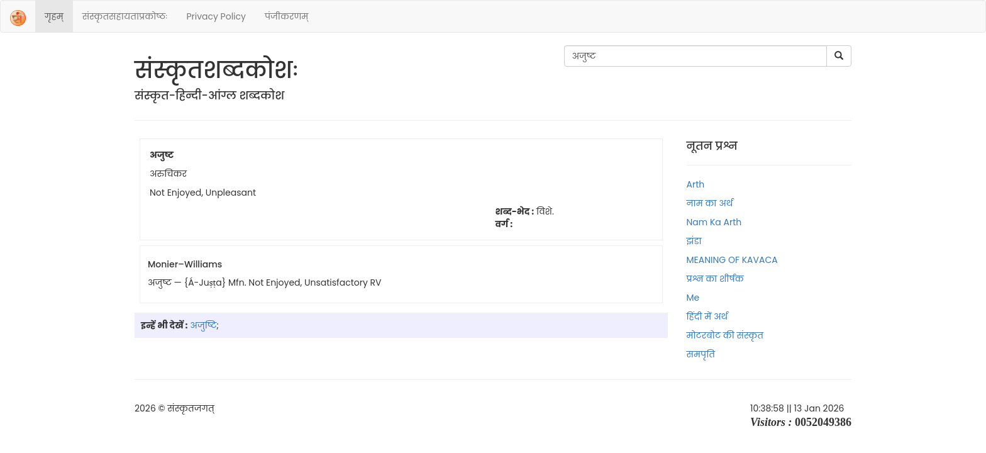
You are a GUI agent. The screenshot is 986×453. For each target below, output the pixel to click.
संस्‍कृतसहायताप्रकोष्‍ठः (125, 16)
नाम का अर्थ (710, 203)
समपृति (701, 354)
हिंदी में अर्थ (707, 316)
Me (693, 297)
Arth (696, 184)
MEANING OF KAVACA (732, 260)
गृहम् (54, 16)
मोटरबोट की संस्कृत (725, 335)
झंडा (694, 241)
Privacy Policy (216, 16)
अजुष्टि (203, 325)
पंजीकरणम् (286, 16)
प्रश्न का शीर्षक (715, 278)
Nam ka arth (714, 222)
